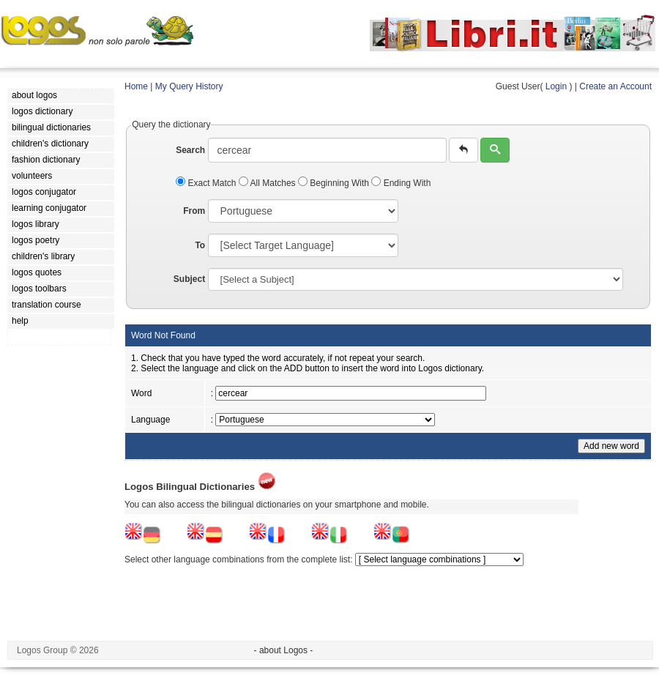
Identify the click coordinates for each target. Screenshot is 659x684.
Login (556, 86)
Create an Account (615, 86)
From (194, 211)
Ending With (401, 183)
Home (136, 86)
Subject (189, 279)
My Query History (189, 86)
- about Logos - (283, 650)
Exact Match (207, 183)
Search (190, 150)
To (200, 245)
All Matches (268, 183)
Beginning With (334, 183)
